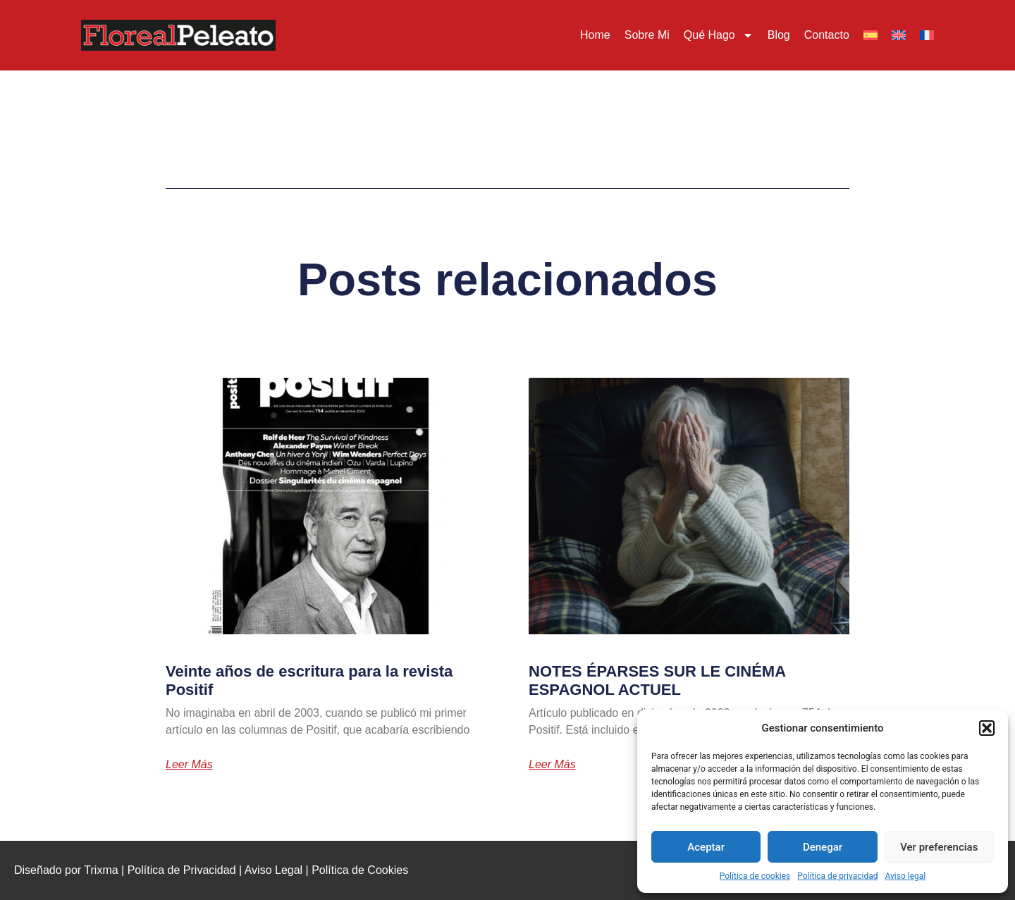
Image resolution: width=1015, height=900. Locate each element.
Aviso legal (905, 876)
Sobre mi (647, 35)
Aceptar (706, 847)
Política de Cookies (360, 870)
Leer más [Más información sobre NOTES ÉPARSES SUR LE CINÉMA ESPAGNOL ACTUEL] (552, 764)
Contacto (826, 35)
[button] (987, 728)
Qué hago (718, 35)
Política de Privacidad (182, 870)
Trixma (101, 870)
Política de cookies (755, 876)
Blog (779, 35)
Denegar (822, 847)
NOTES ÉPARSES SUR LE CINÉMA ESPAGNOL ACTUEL (657, 680)
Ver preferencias (939, 847)
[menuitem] (870, 35)
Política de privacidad (837, 876)
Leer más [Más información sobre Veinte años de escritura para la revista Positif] (189, 764)
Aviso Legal (273, 870)
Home (595, 35)
